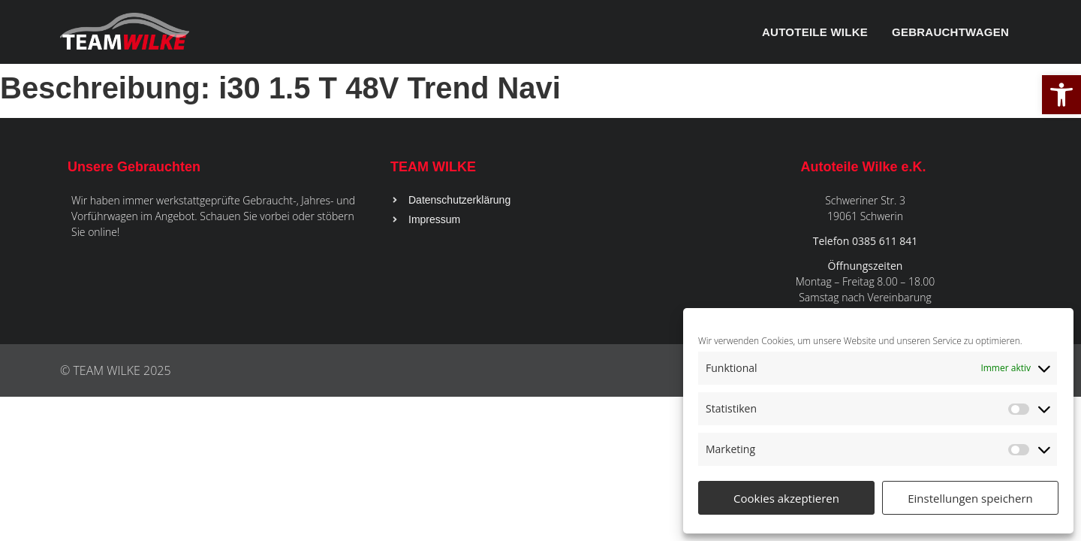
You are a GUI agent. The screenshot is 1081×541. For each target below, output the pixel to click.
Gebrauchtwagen (950, 32)
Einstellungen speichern (970, 498)
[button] (1061, 94)
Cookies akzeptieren (786, 498)
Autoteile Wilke (815, 32)
